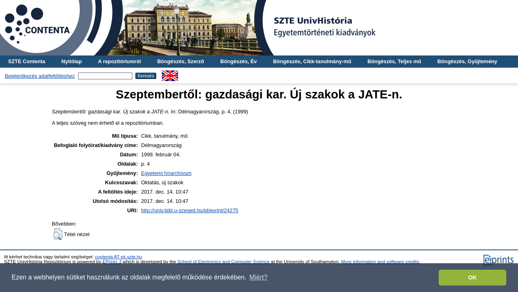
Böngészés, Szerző (180, 61)
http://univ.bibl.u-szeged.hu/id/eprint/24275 (189, 210)
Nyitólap (72, 61)
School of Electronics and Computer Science (223, 261)
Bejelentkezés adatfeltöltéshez (40, 76)
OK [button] (472, 277)
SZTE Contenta (26, 61)
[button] (57, 234)
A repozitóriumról (119, 61)
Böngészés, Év (238, 61)
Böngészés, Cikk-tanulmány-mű (312, 61)
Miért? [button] (258, 277)
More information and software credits (380, 261)
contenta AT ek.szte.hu (118, 256)
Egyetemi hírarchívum (166, 173)
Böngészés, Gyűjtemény (467, 61)
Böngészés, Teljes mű (394, 61)
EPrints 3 (111, 261)
